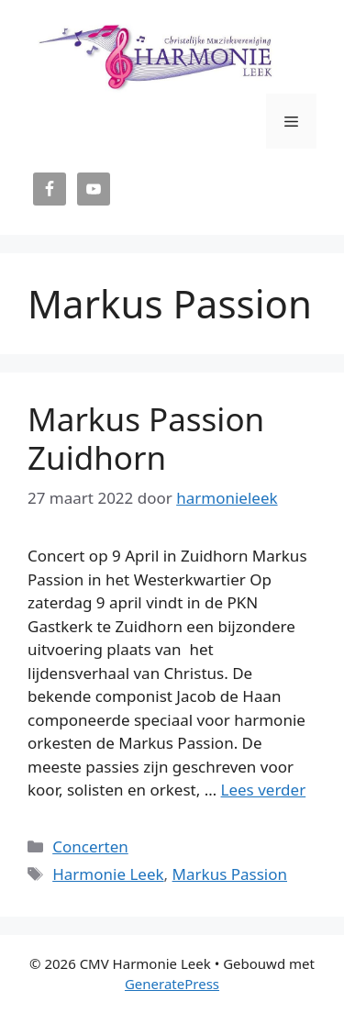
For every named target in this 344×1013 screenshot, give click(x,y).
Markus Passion (229, 874)
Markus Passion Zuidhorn (146, 438)
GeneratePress (172, 983)
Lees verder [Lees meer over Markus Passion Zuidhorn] (263, 789)
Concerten (90, 846)
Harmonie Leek (107, 874)
